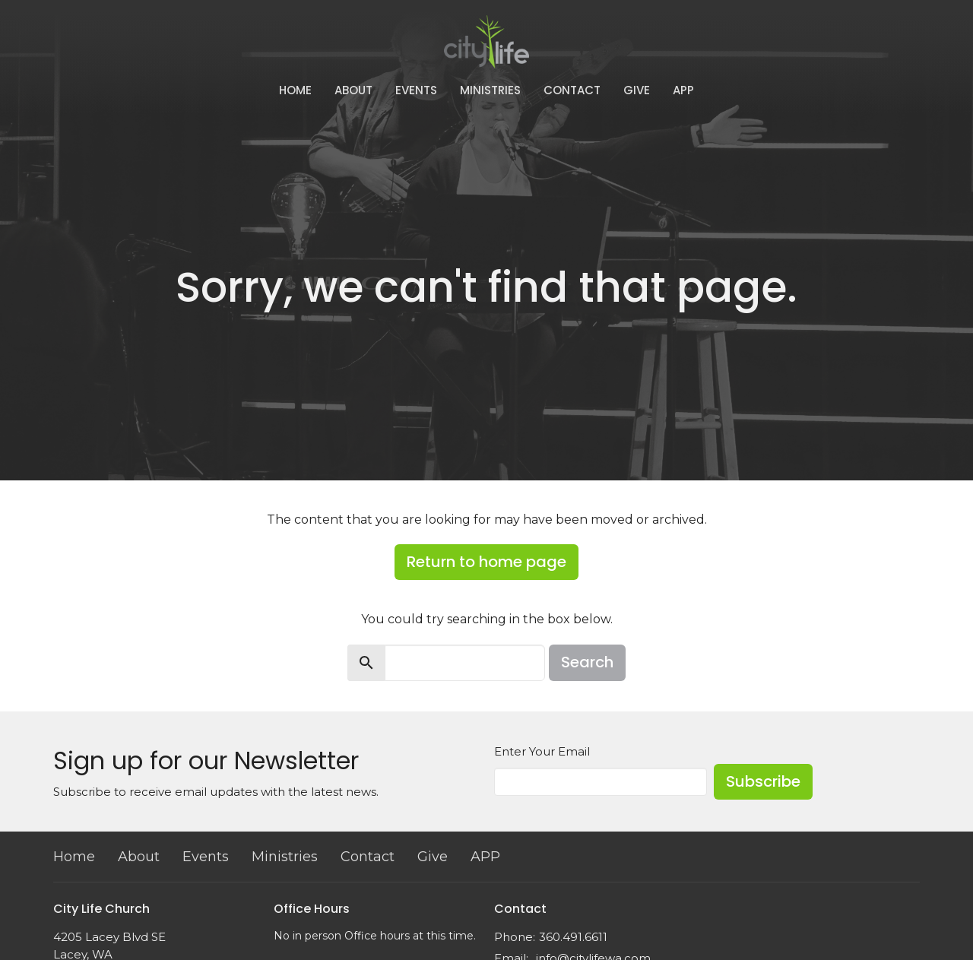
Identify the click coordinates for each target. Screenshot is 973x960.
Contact (572, 90)
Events (416, 90)
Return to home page (486, 561)
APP (683, 90)
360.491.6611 (573, 937)
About (353, 90)
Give (636, 90)
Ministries (490, 90)
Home (295, 90)
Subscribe (763, 781)
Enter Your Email (542, 751)
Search (587, 662)
